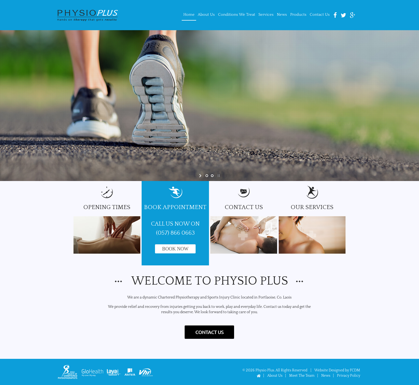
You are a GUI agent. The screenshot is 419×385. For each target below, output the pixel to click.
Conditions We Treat (236, 14)
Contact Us (320, 14)
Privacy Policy (348, 376)
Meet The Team (302, 376)
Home (189, 14)
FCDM (355, 370)
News (282, 14)
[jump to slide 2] (212, 175)
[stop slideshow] (218, 175)
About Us (206, 14)
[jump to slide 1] (207, 175)
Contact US (209, 332)
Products (298, 14)
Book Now (175, 249)
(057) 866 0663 (175, 233)
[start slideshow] (200, 175)
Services (266, 14)
